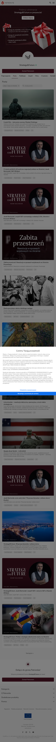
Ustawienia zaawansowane (28, 390)
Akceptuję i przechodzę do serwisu (28, 393)
